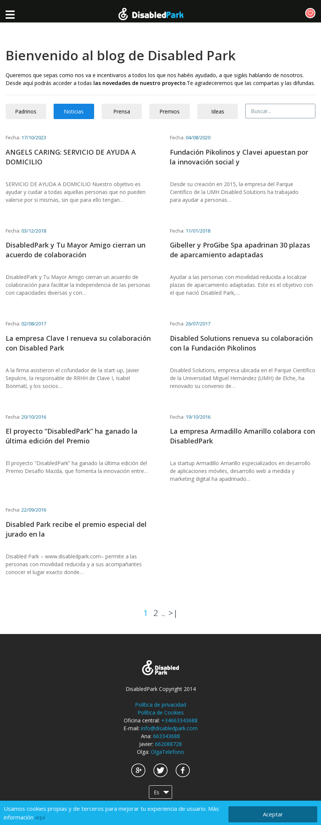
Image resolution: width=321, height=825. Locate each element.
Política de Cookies (161, 712)
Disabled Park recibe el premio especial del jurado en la (76, 529)
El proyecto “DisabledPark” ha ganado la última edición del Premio (72, 436)
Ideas (217, 111)
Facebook (183, 770)
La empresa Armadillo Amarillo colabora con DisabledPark (242, 436)
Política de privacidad (160, 704)
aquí (40, 817)
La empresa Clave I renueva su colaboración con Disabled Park (78, 343)
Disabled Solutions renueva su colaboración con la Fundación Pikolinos (241, 343)
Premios (169, 111)
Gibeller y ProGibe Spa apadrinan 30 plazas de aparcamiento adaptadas (240, 249)
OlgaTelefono (167, 751)
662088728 (168, 743)
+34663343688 (179, 720)
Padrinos (25, 111)
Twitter (160, 770)
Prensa (121, 111)
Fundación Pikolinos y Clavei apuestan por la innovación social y (239, 157)
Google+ (138, 770)
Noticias (74, 111)
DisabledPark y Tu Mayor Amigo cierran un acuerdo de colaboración (76, 249)
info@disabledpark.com (169, 728)
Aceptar (273, 814)
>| (173, 612)
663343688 (166, 736)
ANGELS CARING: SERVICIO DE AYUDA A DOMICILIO (71, 157)
